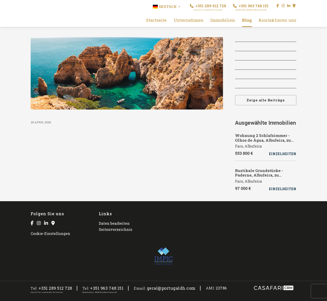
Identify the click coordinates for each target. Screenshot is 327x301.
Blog (247, 20)
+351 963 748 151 (251, 7)
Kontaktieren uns (277, 20)
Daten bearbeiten (114, 223)
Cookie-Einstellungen (50, 233)
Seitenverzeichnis (115, 229)
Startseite (156, 20)
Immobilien (222, 20)
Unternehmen (188, 20)
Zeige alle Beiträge (266, 100)
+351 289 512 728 (208, 7)
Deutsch (167, 7)
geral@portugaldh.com (171, 288)
